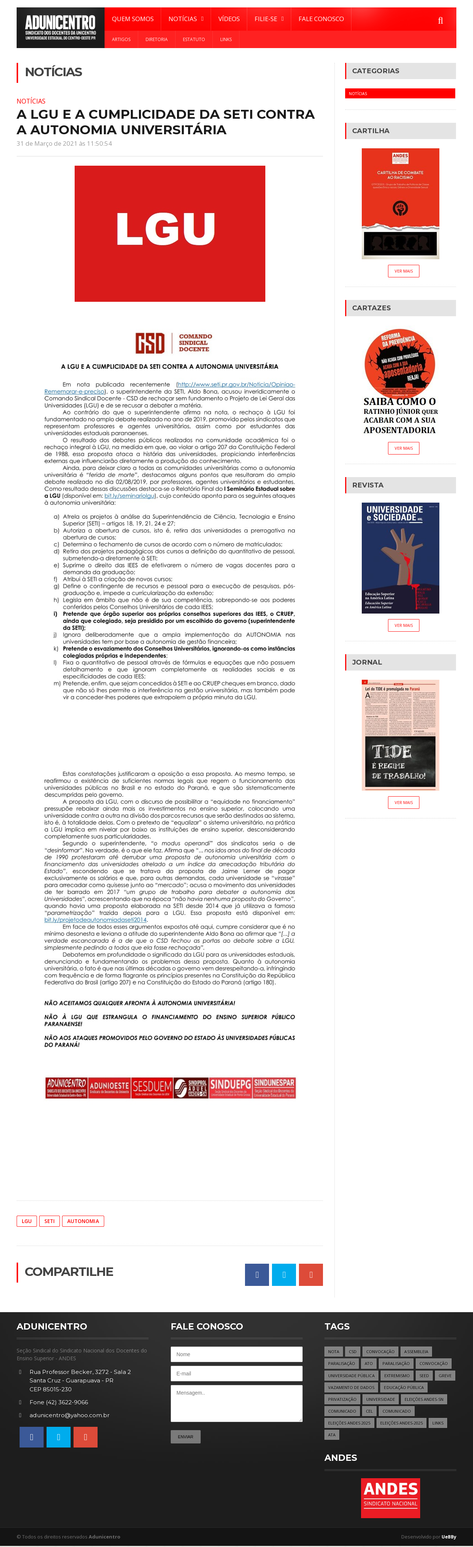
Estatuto (194, 39)
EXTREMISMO (398, 1375)
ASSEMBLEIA (417, 1351)
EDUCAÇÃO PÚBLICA (427, 1388)
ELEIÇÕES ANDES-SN (425, 1399)
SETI (49, 1220)
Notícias (32, 101)
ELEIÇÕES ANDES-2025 (402, 1423)
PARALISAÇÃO (341, 1364)
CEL (369, 1411)
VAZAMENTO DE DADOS (374, 1388)
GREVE (334, 1388)
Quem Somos (133, 18)
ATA (332, 1435)
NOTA (334, 1351)
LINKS (439, 1423)
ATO (369, 1364)
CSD (353, 1351)
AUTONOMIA (84, 1220)
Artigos (121, 39)
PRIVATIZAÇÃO (342, 1399)
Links (226, 39)
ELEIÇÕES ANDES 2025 (349, 1423)
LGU (27, 1220)
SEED (426, 1375)
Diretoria (157, 39)
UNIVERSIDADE (381, 1399)
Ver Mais (403, 271)
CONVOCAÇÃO (381, 1351)
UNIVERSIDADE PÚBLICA (351, 1375)
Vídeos (229, 18)
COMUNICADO (342, 1411)
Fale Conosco (321, 18)
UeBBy (448, 1537)
